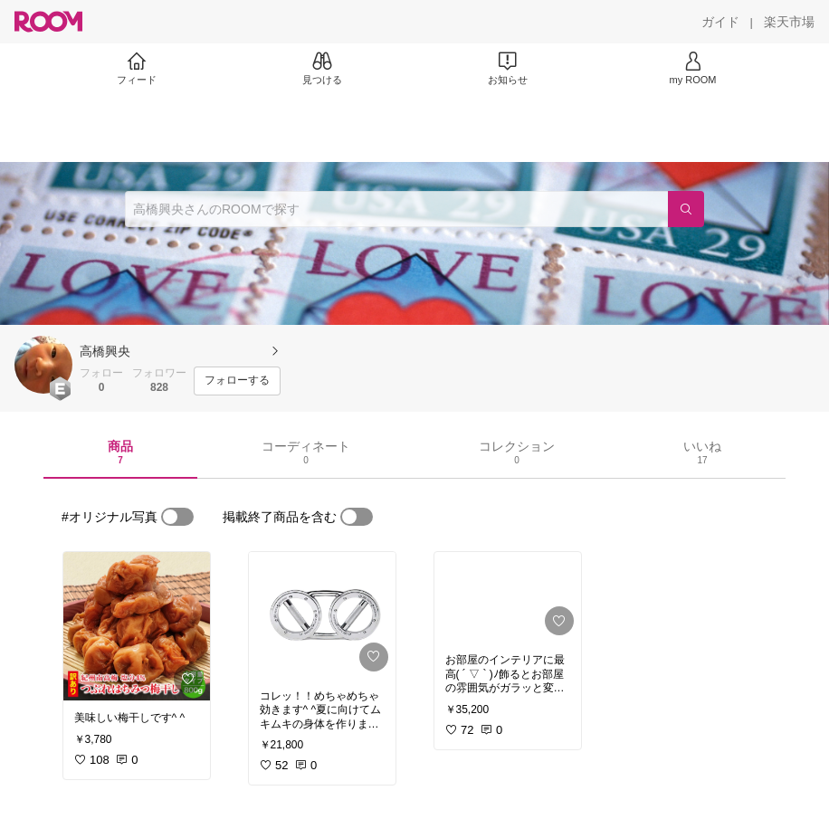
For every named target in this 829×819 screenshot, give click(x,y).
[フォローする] (237, 381)
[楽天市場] (789, 22)
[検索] (686, 209)
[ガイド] (720, 22)
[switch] (177, 517)
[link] (136, 626)
